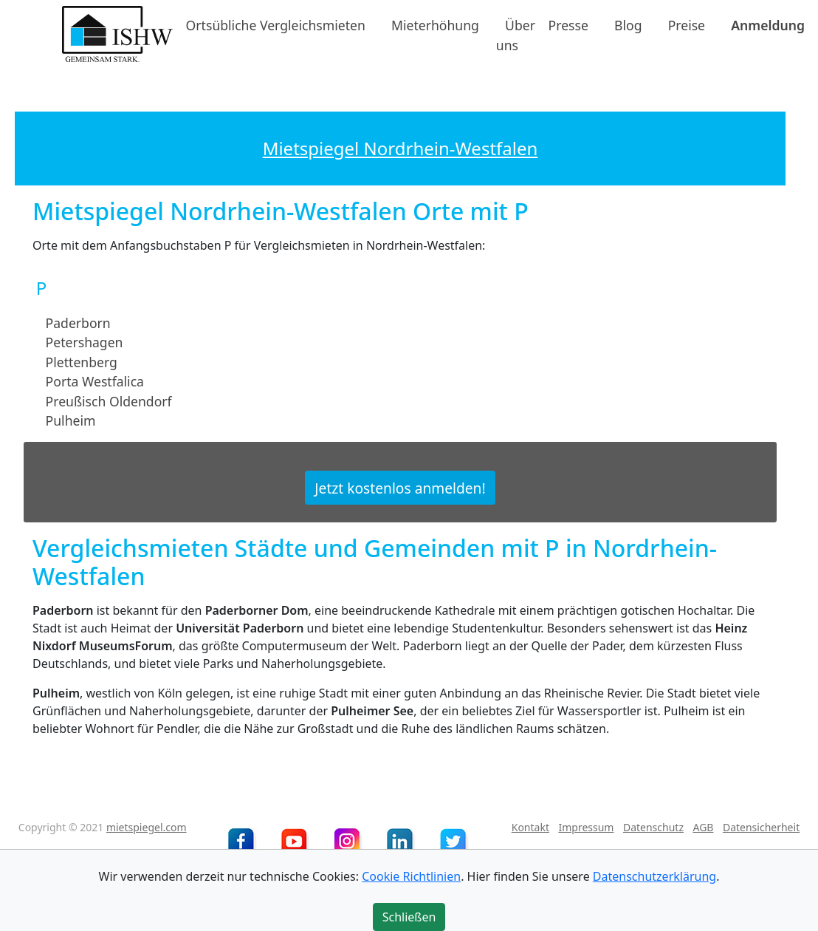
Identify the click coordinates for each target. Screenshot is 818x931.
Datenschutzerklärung (654, 876)
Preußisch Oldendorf (109, 400)
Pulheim (71, 420)
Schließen (409, 917)
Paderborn (78, 323)
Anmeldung (768, 25)
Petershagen (84, 342)
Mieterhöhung (435, 25)
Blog (628, 25)
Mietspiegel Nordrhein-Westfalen (400, 148)
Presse (568, 25)
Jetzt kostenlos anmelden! (400, 487)
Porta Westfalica (95, 381)
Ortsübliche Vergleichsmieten (275, 25)
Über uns (515, 34)
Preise (686, 25)
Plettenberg (81, 362)
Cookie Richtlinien (411, 876)
